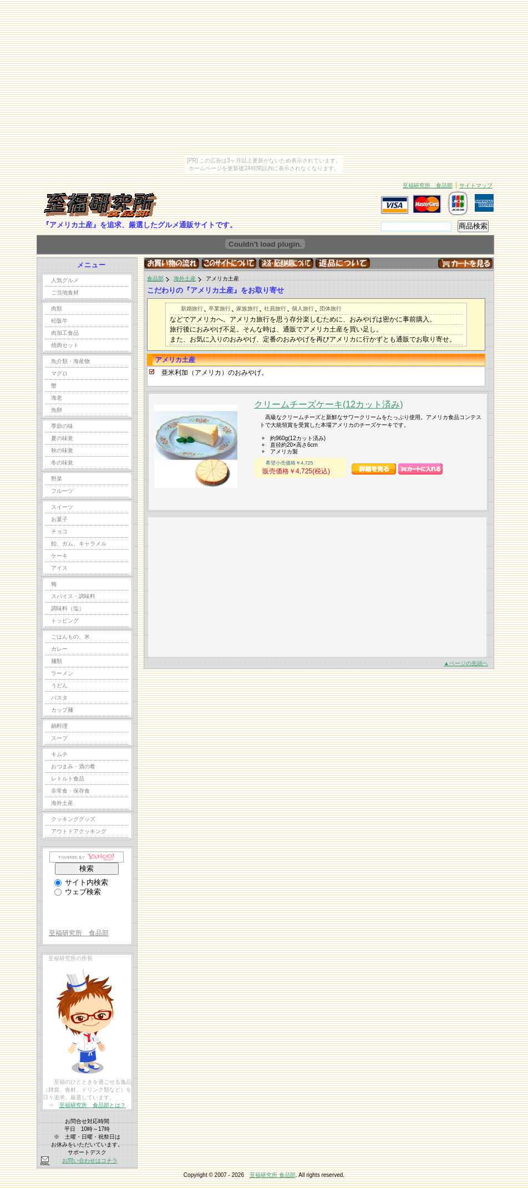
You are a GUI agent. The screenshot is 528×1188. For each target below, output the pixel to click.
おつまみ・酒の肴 (73, 766)
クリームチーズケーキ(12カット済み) (328, 404)
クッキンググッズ (73, 819)
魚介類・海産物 (70, 361)
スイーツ (62, 507)
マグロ (59, 373)
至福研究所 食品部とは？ (92, 1105)
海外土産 (185, 279)
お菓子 (59, 519)
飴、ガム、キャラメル (78, 544)
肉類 (56, 308)
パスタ (59, 698)
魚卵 (56, 410)
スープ (59, 738)
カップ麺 (62, 710)
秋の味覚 (62, 450)
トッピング (65, 621)
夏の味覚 (62, 438)
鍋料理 (59, 726)
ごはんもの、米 (70, 637)
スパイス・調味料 (73, 596)
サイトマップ (476, 185)
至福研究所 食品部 (428, 185)
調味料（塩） (67, 608)
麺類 (56, 661)
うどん (59, 685)
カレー (59, 649)
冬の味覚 (62, 463)
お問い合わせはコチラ (90, 1161)
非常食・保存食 (70, 791)
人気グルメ (65, 280)
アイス (59, 568)
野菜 (56, 479)
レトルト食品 (67, 779)
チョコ (59, 531)
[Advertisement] (231, 586)
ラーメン (62, 673)
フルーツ (62, 491)
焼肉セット (65, 345)
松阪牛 (59, 321)
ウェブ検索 (77, 892)
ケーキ (59, 556)
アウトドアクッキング (78, 831)
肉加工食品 (65, 333)
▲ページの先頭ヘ (466, 663)
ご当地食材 (65, 292)
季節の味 (62, 426)
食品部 (155, 279)
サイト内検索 (81, 882)
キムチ (59, 754)
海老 (56, 398)
